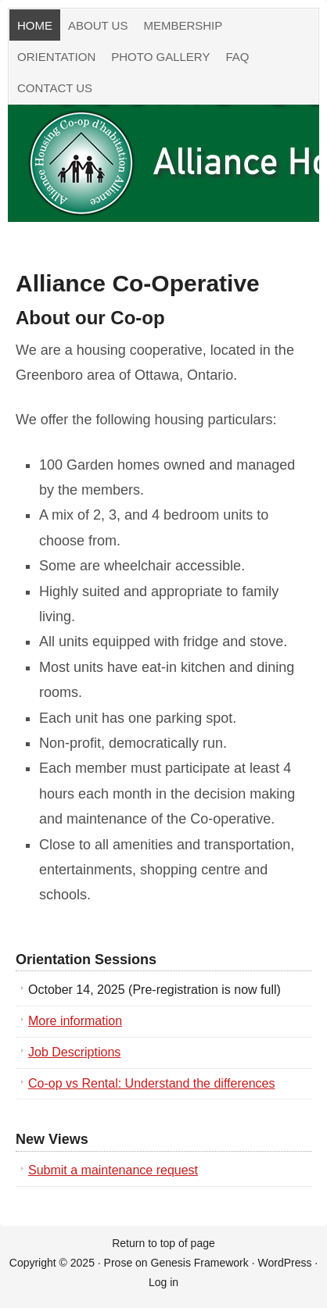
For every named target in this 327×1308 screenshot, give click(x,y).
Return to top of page (163, 1243)
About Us (98, 25)
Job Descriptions (74, 1052)
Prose (118, 1262)
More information (75, 1020)
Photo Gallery (160, 56)
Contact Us (54, 88)
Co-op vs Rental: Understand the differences (151, 1083)
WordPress (284, 1262)
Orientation (56, 56)
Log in (163, 1282)
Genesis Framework (200, 1262)
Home (34, 25)
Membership (182, 25)
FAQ (237, 56)
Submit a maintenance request (113, 1170)
